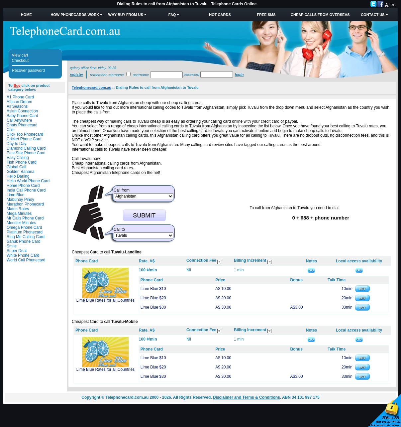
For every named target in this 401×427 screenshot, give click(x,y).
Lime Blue (15, 195)
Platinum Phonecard (25, 232)
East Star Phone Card (26, 153)
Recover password (28, 70)
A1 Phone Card (20, 97)
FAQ (172, 15)
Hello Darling (18, 176)
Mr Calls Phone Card (25, 218)
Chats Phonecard (22, 125)
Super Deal (17, 250)
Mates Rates (18, 209)
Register (76, 74)
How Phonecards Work (74, 15)
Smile (12, 246)
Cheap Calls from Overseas (320, 15)
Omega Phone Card (24, 227)
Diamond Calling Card (26, 148)
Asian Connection (22, 111)
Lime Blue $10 (153, 288)
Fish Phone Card (22, 162)
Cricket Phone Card (24, 139)
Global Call (16, 167)
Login (239, 74)
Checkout (20, 60)
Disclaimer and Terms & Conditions (246, 397)
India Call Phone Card (26, 190)
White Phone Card (23, 255)
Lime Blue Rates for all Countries (105, 300)
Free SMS (266, 15)
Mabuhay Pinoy (20, 199)
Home (26, 15)
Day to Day (16, 143)
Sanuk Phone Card (23, 241)
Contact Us (372, 15)
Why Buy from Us (125, 15)
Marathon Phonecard (25, 204)
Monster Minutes (21, 222)
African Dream (19, 101)
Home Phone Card (23, 185)
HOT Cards (220, 15)
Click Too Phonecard (25, 134)
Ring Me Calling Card (26, 236)
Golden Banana (20, 171)
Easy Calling (18, 157)
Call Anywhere (19, 120)
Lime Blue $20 (153, 298)
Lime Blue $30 (153, 307)
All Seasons (17, 106)
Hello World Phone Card (28, 181)
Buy (17, 85)
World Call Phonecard (26, 260)
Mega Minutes (19, 213)
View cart (20, 55)
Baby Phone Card (22, 115)
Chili (10, 129)
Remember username (107, 75)
